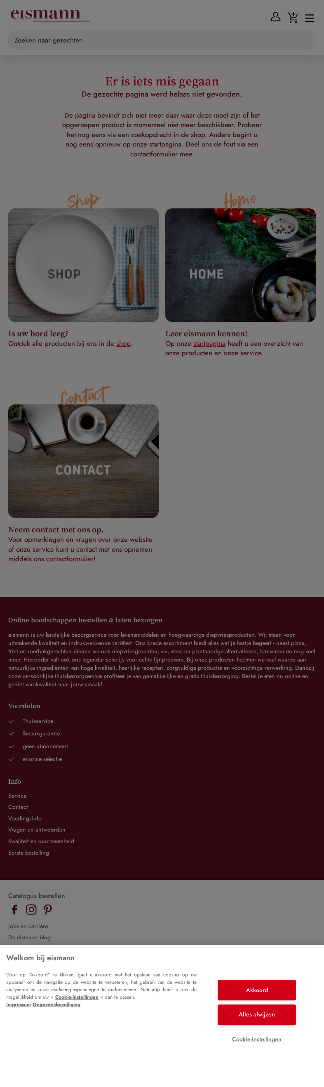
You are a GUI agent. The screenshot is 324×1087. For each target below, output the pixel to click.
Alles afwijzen (257, 1014)
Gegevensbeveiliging (56, 1004)
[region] (162, 1016)
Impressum (18, 1004)
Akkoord (257, 990)
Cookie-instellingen (77, 997)
